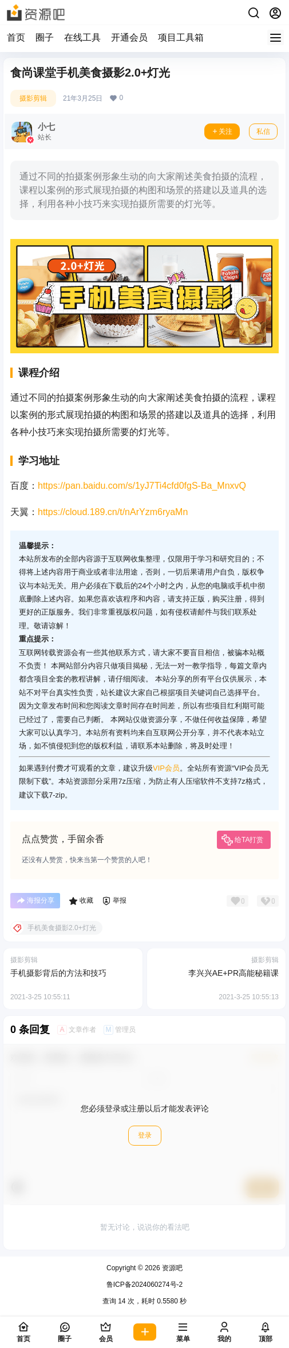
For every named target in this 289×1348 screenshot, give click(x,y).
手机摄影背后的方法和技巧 (58, 973)
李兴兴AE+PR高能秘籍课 (233, 973)
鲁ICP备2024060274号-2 (144, 1285)
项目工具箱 (181, 37)
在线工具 (82, 37)
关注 (222, 131)
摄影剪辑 (33, 98)
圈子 (44, 37)
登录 (145, 1135)
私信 (263, 131)
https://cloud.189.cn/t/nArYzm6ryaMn (113, 512)
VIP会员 (166, 768)
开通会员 (129, 37)
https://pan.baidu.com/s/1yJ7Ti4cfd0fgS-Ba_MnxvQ (142, 485)
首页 (16, 37)
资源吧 (171, 1268)
